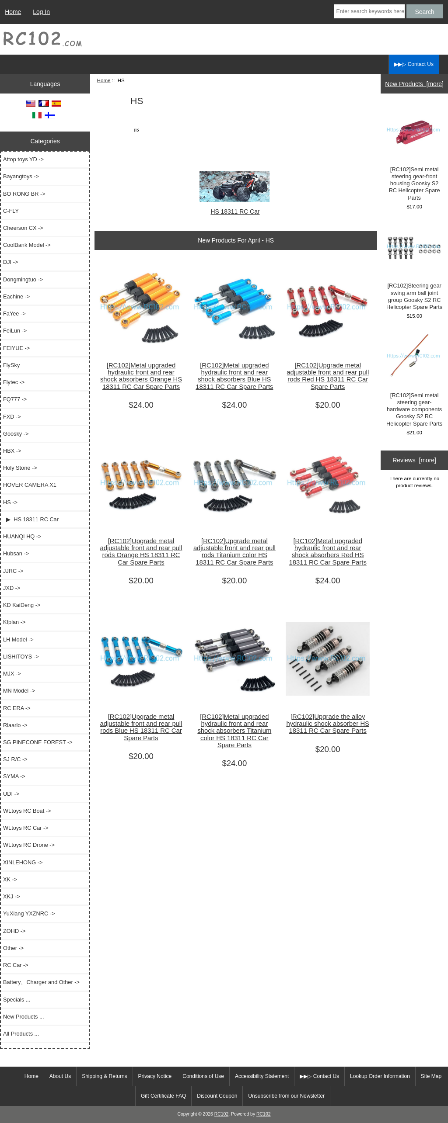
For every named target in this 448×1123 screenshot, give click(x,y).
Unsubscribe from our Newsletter (286, 1096)
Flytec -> (13, 382)
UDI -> (11, 793)
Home (13, 11)
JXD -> (11, 588)
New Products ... (23, 1016)
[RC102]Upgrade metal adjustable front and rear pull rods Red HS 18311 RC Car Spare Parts (328, 376)
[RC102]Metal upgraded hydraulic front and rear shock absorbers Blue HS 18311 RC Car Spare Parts (234, 376)
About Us (60, 1076)
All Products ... (21, 1033)
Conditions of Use (203, 1076)
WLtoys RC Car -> (26, 828)
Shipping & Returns (104, 1076)
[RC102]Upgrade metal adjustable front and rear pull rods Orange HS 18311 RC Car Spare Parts (141, 551)
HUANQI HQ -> (22, 536)
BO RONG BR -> (24, 194)
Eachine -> (16, 296)
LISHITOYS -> (21, 656)
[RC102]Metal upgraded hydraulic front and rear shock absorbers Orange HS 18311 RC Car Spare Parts (141, 376)
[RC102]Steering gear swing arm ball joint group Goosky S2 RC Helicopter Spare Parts (414, 266)
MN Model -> (19, 690)
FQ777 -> (15, 399)
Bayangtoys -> (21, 176)
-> (10, 502)
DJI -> (10, 262)
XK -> (10, 879)
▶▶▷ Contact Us (414, 64)
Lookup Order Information (380, 1076)
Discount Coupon (217, 1096)
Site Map (431, 1076)
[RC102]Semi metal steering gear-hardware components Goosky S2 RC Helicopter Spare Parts (414, 378)
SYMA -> (14, 776)
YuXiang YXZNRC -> (29, 913)
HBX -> (12, 450)
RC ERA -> (17, 708)
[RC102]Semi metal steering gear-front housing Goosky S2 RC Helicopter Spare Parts (414, 153)
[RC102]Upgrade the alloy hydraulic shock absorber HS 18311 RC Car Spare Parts (327, 723)
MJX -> (12, 673)
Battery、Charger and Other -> (41, 982)
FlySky (11, 365)
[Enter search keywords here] (369, 11)
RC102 (221, 1114)
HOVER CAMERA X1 (29, 485)
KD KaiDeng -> (21, 605)
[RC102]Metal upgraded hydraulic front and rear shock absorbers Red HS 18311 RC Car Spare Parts (328, 551)
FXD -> (12, 416)
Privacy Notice (155, 1076)
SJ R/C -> (15, 759)
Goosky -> (15, 433)
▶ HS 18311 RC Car (31, 519)
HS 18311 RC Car (234, 208)
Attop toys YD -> (23, 159)
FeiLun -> (15, 330)
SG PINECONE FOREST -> (38, 742)
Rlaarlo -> (15, 725)
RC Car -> (15, 965)
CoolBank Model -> (27, 245)
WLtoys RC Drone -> (29, 845)
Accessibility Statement (262, 1076)
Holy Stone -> (20, 467)
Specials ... (16, 999)
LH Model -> (18, 639)
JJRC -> (13, 571)
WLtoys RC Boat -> (27, 811)
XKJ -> (11, 896)
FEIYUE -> (16, 348)
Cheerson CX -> (23, 228)
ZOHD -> (14, 931)
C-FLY (11, 211)
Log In (41, 11)
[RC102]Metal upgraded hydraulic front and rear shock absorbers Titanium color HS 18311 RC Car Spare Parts (234, 731)
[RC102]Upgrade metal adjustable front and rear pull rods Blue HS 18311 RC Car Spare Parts (141, 727)
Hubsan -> (16, 553)
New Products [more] (414, 83)
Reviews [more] (414, 460)
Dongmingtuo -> (23, 279)
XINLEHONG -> (22, 862)
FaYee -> (14, 313)
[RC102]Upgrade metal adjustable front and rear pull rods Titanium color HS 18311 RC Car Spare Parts (234, 551)
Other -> (13, 948)
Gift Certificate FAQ (163, 1096)
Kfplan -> (14, 622)
